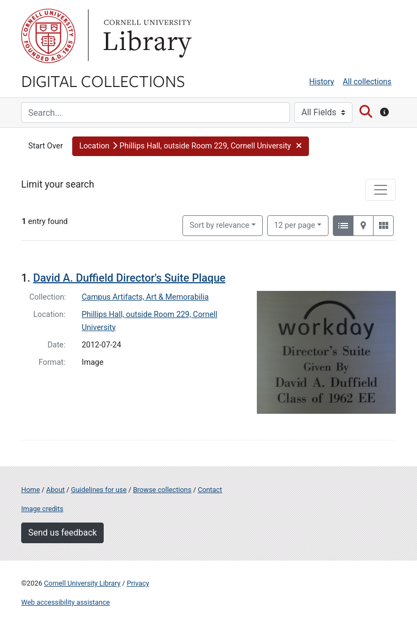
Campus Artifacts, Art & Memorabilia (145, 297)
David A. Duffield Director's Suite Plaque (129, 277)
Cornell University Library (82, 583)
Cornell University (48, 36)
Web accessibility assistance (65, 602)
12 (294, 224)
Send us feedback (62, 532)
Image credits (42, 509)
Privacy (138, 583)
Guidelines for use (99, 490)
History (321, 81)
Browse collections (162, 490)
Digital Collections (103, 80)
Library (146, 36)
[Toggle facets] (380, 190)
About (55, 490)
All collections (367, 81)
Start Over (45, 146)
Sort (219, 225)
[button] (190, 146)
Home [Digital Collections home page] (30, 490)
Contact (210, 490)
